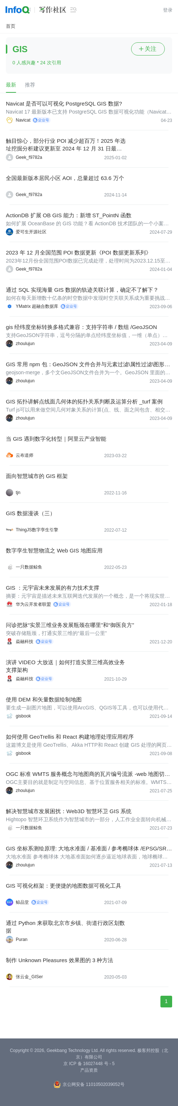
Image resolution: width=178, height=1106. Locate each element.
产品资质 (89, 1070)
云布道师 (24, 455)
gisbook (23, 716)
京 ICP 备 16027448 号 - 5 (89, 1063)
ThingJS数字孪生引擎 (37, 529)
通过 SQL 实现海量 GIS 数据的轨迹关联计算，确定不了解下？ (82, 290)
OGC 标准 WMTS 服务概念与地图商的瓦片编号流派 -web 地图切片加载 (88, 774)
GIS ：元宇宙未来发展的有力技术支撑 (52, 588)
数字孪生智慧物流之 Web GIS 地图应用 (54, 550)
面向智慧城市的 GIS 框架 (37, 476)
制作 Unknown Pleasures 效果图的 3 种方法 (59, 960)
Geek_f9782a (29, 157)
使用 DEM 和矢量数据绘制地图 (44, 699)
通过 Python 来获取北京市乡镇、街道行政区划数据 (65, 927)
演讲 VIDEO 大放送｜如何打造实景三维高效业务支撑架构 (65, 666)
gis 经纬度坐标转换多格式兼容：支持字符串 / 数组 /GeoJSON (81, 327)
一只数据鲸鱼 (29, 567)
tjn (18, 492)
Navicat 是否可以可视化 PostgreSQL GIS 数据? (64, 103)
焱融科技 (24, 641)
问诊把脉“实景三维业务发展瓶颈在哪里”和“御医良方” (70, 625)
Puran (21, 939)
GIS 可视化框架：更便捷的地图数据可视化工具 (63, 886)
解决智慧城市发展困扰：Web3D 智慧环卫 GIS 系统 (68, 811)
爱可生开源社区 (31, 231)
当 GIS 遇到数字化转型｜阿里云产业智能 (56, 439)
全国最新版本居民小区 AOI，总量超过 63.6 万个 (65, 178)
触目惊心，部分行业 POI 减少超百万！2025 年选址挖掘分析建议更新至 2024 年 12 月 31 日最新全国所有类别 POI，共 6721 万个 (66, 145)
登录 (168, 10)
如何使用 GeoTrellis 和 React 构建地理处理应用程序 (70, 737)
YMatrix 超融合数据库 (37, 306)
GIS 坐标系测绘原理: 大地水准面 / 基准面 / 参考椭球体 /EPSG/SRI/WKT (88, 848)
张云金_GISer (29, 976)
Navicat (23, 120)
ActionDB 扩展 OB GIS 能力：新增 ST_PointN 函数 (68, 215)
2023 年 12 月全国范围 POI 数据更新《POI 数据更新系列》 (78, 252)
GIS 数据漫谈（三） (30, 513)
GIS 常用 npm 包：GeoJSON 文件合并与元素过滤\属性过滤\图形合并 (88, 364)
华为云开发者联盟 (33, 604)
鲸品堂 (22, 902)
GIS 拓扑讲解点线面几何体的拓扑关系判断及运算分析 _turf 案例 (84, 401)
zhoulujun (25, 343)
